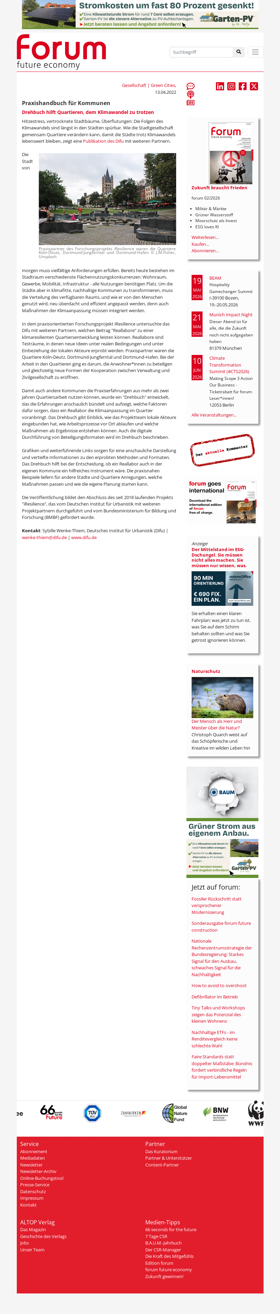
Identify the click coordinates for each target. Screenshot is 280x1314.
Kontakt (28, 1205)
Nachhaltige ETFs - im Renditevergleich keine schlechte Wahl (215, 1039)
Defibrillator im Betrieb (215, 997)
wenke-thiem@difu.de (44, 537)
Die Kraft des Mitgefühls (169, 1256)
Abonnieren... (205, 250)
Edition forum (159, 1263)
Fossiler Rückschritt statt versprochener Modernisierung (217, 905)
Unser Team (32, 1250)
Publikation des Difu (103, 141)
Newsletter (31, 1165)
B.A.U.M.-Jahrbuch (163, 1243)
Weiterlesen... (205, 237)
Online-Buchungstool (41, 1178)
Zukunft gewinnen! (164, 1276)
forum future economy (168, 1269)
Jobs (24, 1243)
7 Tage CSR (156, 1236)
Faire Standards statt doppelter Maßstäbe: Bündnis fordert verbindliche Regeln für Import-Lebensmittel (222, 1067)
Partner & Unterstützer (168, 1158)
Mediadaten (32, 1158)
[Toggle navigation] (256, 52)
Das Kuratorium (161, 1151)
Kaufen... (200, 244)
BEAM (215, 278)
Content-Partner (162, 1165)
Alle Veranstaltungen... (214, 415)
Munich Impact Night (231, 314)
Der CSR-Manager (163, 1250)
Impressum (32, 1198)
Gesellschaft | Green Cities (148, 85)
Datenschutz (33, 1191)
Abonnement (33, 1151)
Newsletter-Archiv (38, 1171)
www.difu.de (84, 537)
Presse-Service (34, 1185)
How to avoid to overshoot (219, 985)
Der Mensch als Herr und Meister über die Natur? (217, 724)
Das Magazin (33, 1229)
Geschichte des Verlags (43, 1236)
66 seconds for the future (170, 1229)
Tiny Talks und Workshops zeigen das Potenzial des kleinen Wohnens (218, 1014)
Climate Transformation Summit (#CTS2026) (229, 364)
